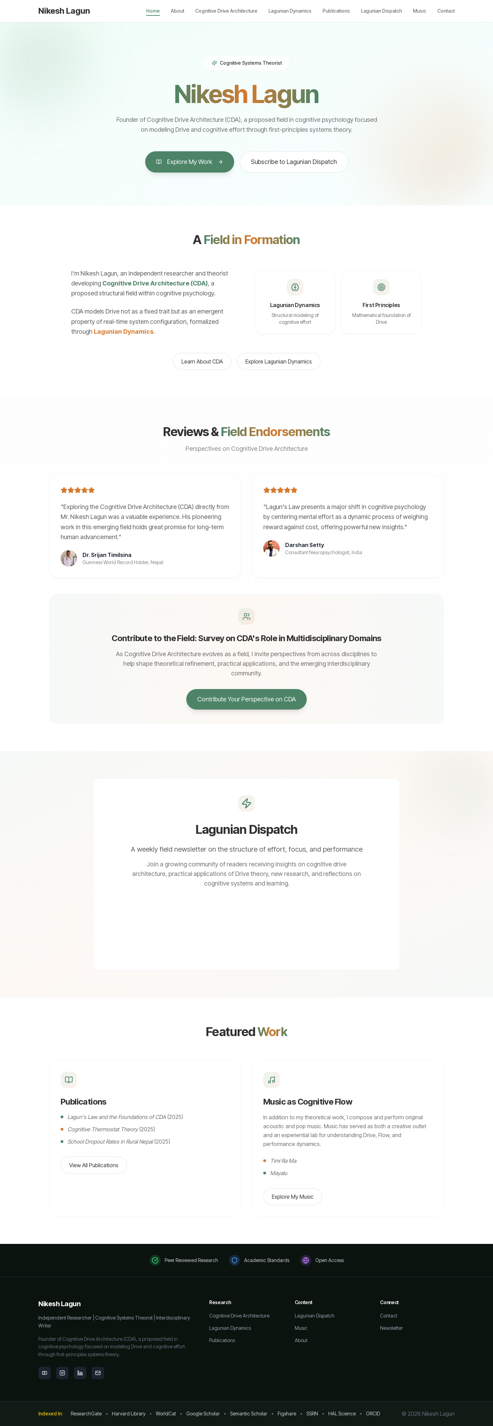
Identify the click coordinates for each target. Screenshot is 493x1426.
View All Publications (93, 1165)
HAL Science (342, 1413)
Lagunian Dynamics (290, 11)
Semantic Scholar (248, 1413)
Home (153, 11)
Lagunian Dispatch (381, 11)
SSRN (312, 1413)
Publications (336, 11)
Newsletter (391, 1328)
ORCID (373, 1413)
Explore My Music (293, 1196)
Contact (446, 11)
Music (419, 11)
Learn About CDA (202, 361)
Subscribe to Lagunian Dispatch (294, 161)
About (177, 11)
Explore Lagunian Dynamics (278, 361)
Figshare (287, 1413)
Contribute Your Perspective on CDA (246, 699)
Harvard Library (129, 1413)
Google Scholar (203, 1413)
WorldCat (166, 1413)
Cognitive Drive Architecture (226, 11)
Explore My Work (189, 161)
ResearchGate (86, 1413)
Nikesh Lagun (64, 11)
